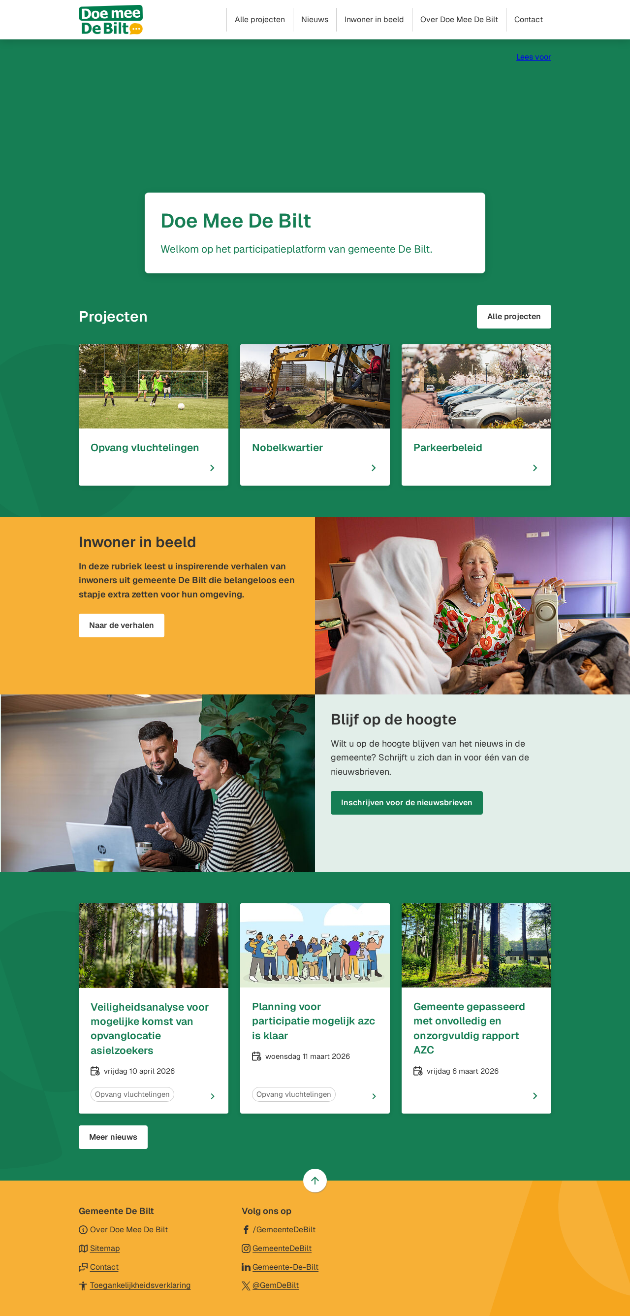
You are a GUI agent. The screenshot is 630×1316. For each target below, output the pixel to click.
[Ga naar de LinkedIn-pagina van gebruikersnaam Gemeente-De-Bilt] (280, 1266)
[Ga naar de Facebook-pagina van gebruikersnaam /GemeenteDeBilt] (279, 1229)
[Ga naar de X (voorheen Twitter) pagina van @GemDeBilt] (270, 1284)
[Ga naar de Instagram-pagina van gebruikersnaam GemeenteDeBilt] (277, 1247)
